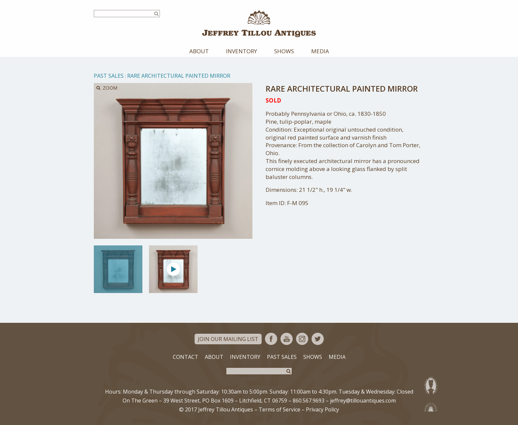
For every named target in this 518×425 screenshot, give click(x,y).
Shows (284, 51)
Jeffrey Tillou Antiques (259, 23)
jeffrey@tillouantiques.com (363, 400)
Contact (185, 357)
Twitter (318, 339)
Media (320, 51)
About (199, 51)
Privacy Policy (322, 409)
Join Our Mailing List (228, 339)
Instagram (302, 339)
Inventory (241, 51)
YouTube (286, 339)
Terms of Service (279, 409)
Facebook (271, 339)
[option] (118, 269)
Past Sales (109, 75)
